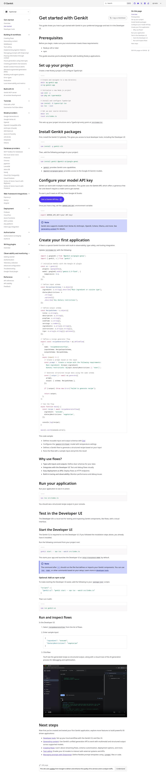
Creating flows (49, 748)
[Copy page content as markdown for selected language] (118, 18)
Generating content (51, 741)
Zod (83, 441)
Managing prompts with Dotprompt (57, 754)
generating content (48, 229)
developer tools (102, 570)
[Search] (118, 3)
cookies (52, 769)
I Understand (120, 769)
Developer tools (49, 738)
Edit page (43, 765)
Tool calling (47, 751)
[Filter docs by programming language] (17, 11)
